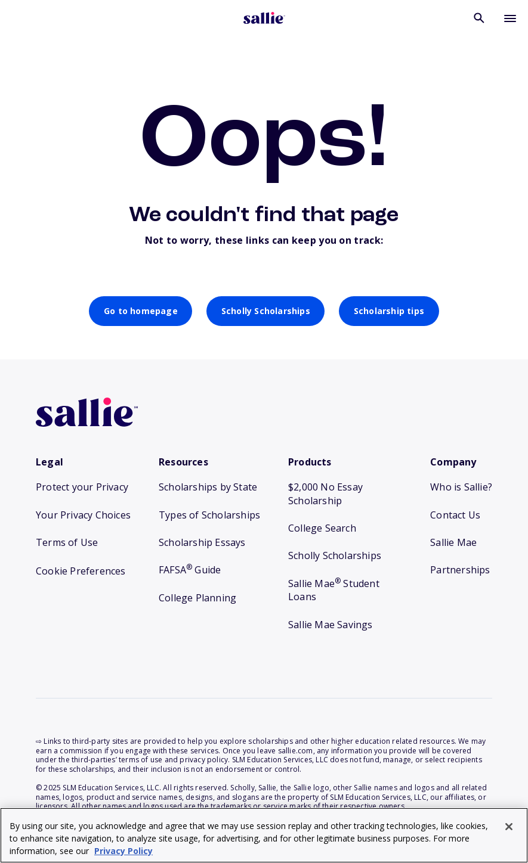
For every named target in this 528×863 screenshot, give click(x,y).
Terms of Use (67, 542)
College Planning (197, 597)
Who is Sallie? (461, 486)
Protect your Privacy (82, 486)
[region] (264, 835)
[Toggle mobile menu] (510, 18)
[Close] (509, 827)
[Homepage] (264, 19)
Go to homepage (141, 310)
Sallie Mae (453, 542)
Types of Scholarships (209, 514)
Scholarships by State (208, 486)
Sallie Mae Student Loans (333, 590)
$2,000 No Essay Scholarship (325, 493)
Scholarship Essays (202, 542)
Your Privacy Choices (83, 514)
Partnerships (460, 569)
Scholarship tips (389, 310)
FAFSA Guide (190, 569)
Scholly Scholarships (265, 310)
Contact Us (455, 514)
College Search (322, 528)
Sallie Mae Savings (330, 624)
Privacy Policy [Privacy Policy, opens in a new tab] (123, 850)
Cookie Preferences (81, 571)
